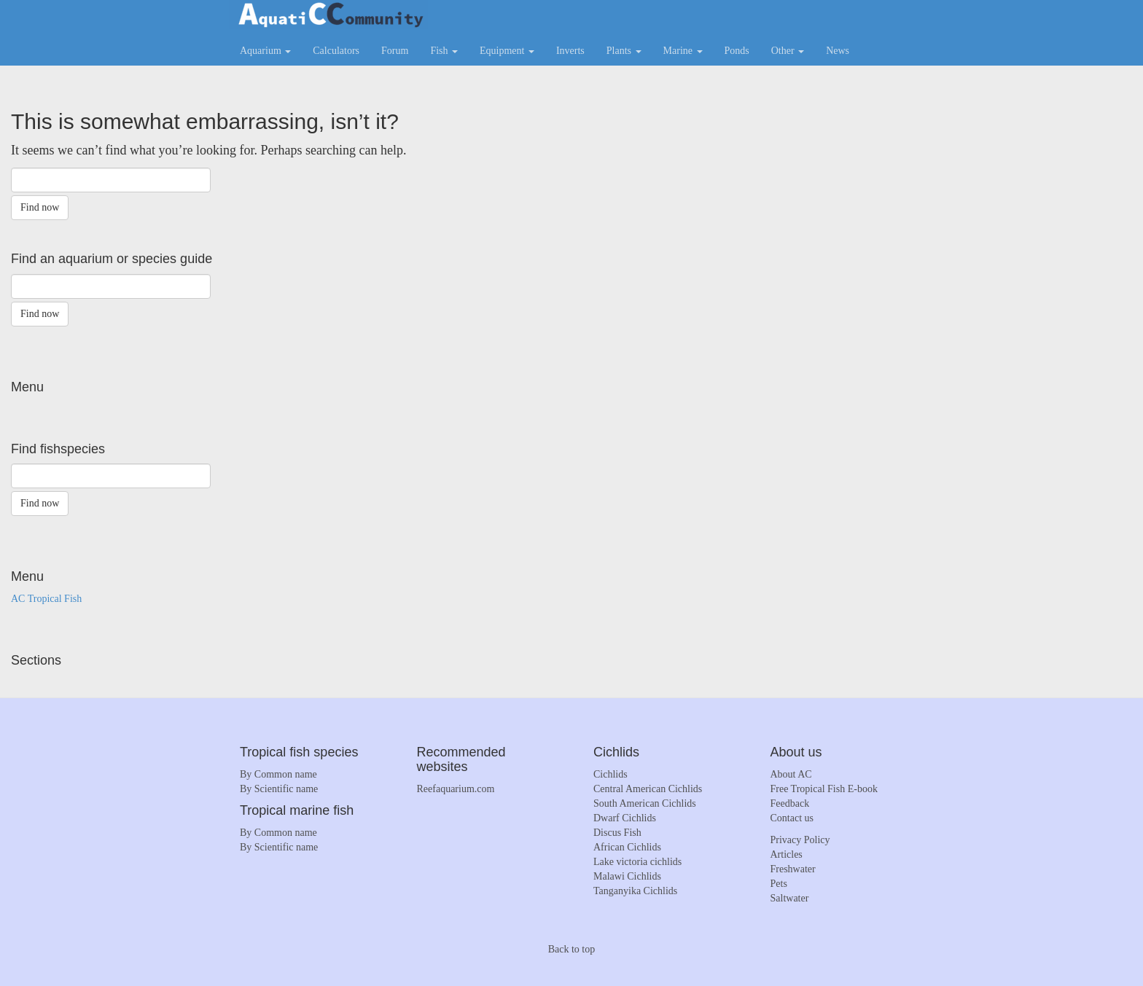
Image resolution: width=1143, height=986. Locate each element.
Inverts (570, 50)
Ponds (737, 50)
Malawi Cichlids (627, 876)
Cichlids (610, 774)
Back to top (572, 949)
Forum (394, 50)
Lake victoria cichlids (637, 861)
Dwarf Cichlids (624, 818)
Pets (779, 883)
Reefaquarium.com (456, 788)
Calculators (336, 50)
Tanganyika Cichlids (635, 890)
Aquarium (265, 50)
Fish (444, 50)
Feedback (790, 803)
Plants (623, 50)
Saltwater (790, 898)
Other (787, 50)
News (837, 50)
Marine (683, 50)
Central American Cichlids (647, 788)
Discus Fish (617, 832)
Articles (787, 854)
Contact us (792, 818)
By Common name (278, 774)
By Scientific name (279, 788)
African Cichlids (627, 847)
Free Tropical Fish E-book (824, 788)
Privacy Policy (800, 839)
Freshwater (793, 869)
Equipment (507, 50)
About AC (791, 774)
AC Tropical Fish (46, 598)
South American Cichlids (644, 803)
